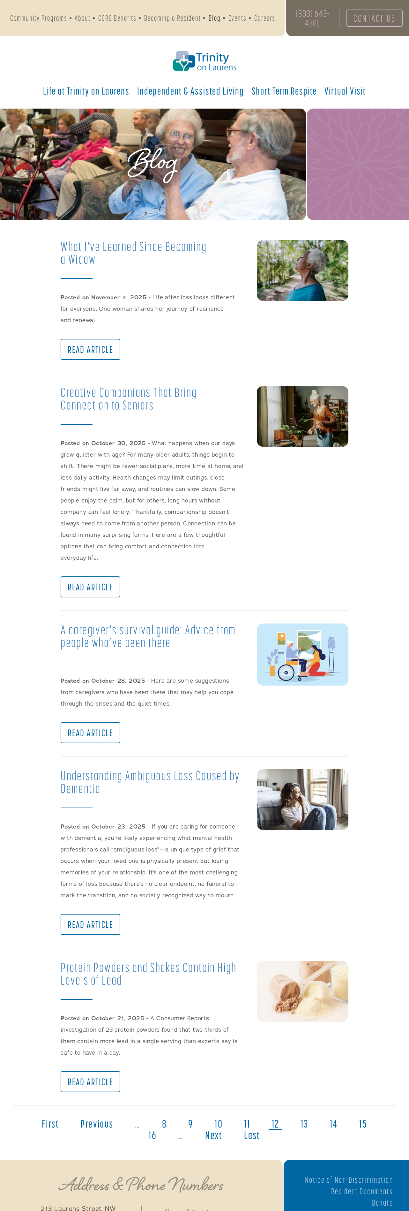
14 (334, 1123)
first (50, 1123)
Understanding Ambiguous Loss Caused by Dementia (150, 781)
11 (247, 1123)
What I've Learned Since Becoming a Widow (134, 252)
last (252, 1135)
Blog (215, 18)
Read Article (90, 349)
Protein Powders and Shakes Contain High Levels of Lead (149, 973)
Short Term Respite (284, 91)
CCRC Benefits (117, 18)
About (83, 18)
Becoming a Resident (172, 18)
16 (153, 1135)
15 (363, 1123)
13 (305, 1123)
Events (237, 18)
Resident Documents (362, 1191)
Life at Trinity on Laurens (86, 91)
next (214, 1135)
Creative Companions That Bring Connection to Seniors (129, 398)
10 (219, 1123)
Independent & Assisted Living (190, 91)
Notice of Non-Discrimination (349, 1180)
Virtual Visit (345, 91)
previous (96, 1123)
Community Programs (38, 18)
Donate (382, 1203)
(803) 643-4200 (313, 18)
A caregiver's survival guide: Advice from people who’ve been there (148, 636)
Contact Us (374, 18)
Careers (264, 18)
